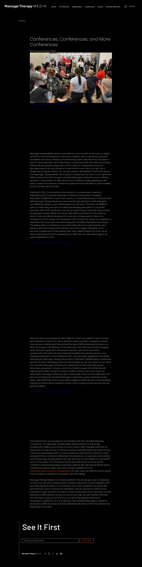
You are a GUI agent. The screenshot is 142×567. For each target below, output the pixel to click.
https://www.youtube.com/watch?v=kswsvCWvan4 (51, 289)
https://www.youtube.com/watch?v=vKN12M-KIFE (50, 104)
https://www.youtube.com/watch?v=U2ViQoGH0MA (51, 392)
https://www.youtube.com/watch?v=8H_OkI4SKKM (51, 243)
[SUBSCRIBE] (86, 541)
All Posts (22, 21)
